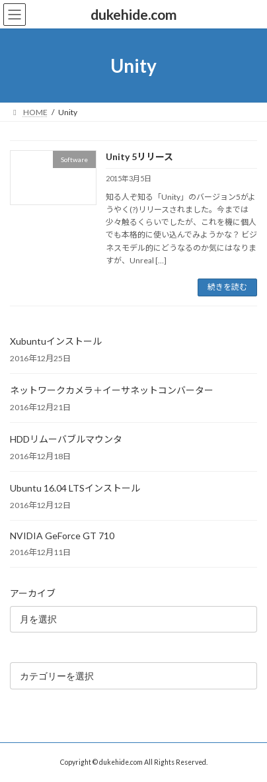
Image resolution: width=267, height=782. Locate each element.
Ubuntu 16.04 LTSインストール (75, 488)
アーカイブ (33, 593)
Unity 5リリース (139, 156)
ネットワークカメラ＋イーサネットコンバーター (111, 390)
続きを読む (227, 287)
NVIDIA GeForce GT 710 (62, 535)
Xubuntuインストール (56, 341)
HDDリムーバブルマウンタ (66, 439)
